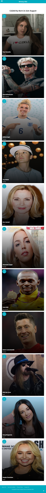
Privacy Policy (20, 487)
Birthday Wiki (23, 1)
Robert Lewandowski (8, 350)
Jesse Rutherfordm (8, 94)
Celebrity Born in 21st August (23, 10)
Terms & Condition (11, 487)
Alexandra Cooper (8, 265)
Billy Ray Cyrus (7, 392)
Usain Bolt (5, 307)
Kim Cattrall (6, 222)
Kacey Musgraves (7, 435)
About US (4, 487)
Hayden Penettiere (8, 477)
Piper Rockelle (7, 52)
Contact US (26, 487)
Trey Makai (6, 180)
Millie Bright (6, 137)
